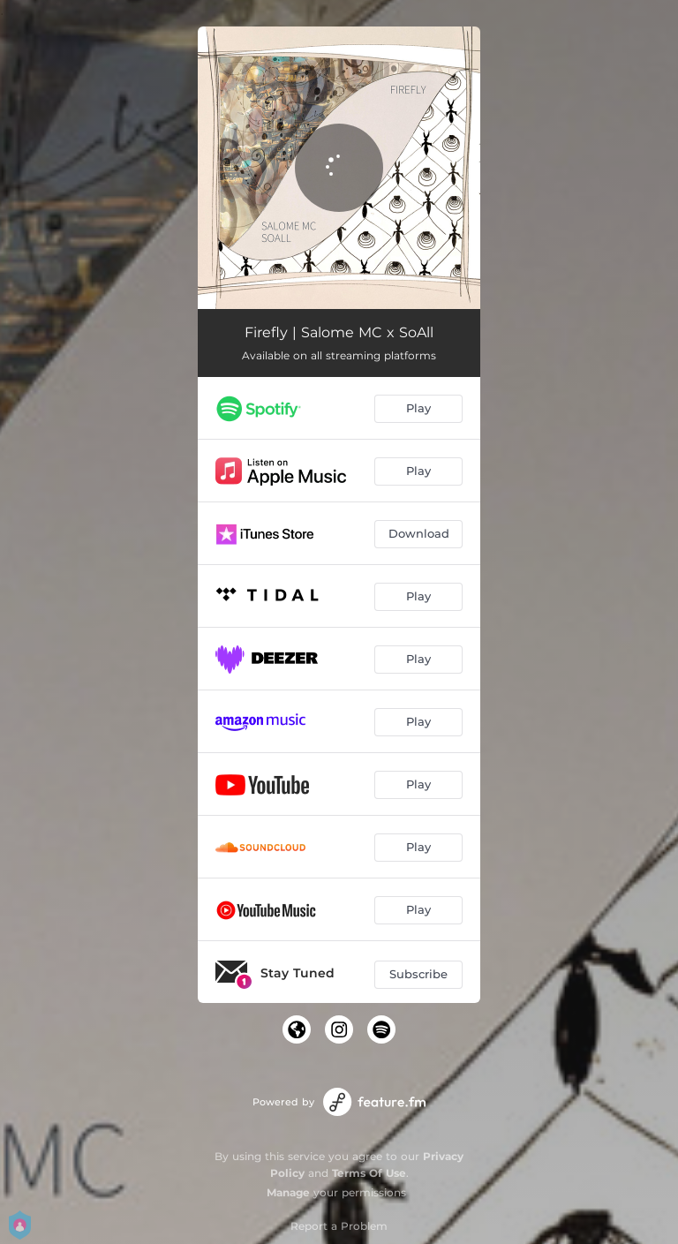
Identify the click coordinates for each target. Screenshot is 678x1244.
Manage (288, 1192)
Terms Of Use (369, 1173)
